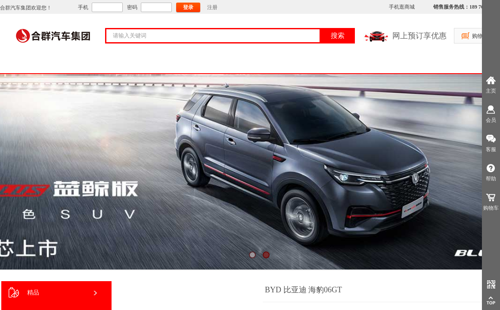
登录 (188, 7)
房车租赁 (316, 64)
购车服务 (148, 64)
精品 (24, 292)
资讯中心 (372, 64)
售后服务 (260, 64)
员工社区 (428, 64)
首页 (36, 64)
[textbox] (218, 36)
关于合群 (92, 64)
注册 (212, 7)
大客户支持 (204, 64)
